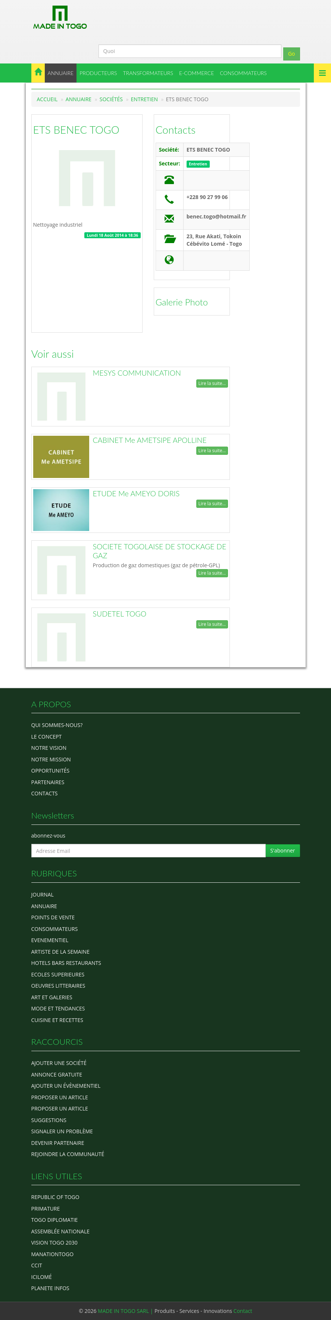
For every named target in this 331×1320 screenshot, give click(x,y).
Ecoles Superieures (58, 974)
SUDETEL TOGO (120, 613)
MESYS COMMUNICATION (137, 373)
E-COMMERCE (196, 73)
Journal (42, 894)
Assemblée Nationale (60, 1231)
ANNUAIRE (61, 73)
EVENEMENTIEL (50, 940)
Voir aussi (52, 353)
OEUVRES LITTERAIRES (58, 985)
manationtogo (52, 1254)
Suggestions (48, 1120)
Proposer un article (59, 1097)
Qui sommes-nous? (57, 725)
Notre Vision (48, 747)
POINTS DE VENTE (53, 917)
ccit (36, 1265)
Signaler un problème (62, 1131)
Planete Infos (50, 1288)
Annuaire (78, 99)
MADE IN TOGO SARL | (126, 1310)
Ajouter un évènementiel (66, 1085)
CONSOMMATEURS (243, 73)
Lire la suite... (212, 383)
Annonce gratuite (56, 1074)
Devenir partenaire (57, 1142)
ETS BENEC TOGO (76, 129)
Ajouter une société (59, 1062)
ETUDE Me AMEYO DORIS (136, 493)
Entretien (144, 99)
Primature (45, 1208)
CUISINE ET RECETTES (57, 1020)
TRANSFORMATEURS (148, 73)
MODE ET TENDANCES (58, 1008)
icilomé (41, 1276)
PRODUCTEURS (98, 73)
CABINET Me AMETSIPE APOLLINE (150, 440)
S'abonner (282, 850)
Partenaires (48, 782)
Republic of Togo (55, 1197)
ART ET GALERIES (51, 997)
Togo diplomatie (54, 1219)
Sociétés (111, 99)
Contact (243, 1310)
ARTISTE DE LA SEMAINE (60, 951)
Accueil (47, 99)
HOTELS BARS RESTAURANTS (66, 962)
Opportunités (50, 770)
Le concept (46, 736)
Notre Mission (51, 759)
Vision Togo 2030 (54, 1242)
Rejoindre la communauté (67, 1154)
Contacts (176, 129)
